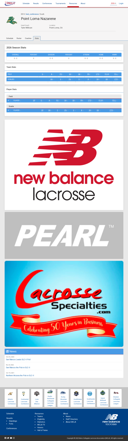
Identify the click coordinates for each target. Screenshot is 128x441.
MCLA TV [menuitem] (41, 425)
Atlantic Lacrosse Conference (12, 401)
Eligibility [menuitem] (41, 419)
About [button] (83, 3)
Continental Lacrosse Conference (25, 401)
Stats (37, 38)
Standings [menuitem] (13, 421)
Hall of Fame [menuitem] (42, 430)
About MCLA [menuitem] (71, 422)
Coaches (28, 38)
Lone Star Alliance (37, 401)
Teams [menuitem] (40, 416)
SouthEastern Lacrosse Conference (78, 401)
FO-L (116, 74)
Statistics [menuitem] (41, 422)
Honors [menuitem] (40, 427)
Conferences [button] (47, 3)
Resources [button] (73, 3)
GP (34, 100)
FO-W (107, 74)
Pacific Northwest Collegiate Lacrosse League (50, 400)
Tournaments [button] (61, 3)
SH (70, 74)
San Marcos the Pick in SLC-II (18, 367)
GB (79, 74)
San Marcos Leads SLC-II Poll (18, 359)
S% (70, 79)
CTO (97, 74)
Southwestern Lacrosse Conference (91, 401)
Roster (19, 38)
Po (61, 74)
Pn (88, 74)
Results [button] (36, 3)
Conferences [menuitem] (11, 428)
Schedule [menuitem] (26, 3)
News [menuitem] (68, 416)
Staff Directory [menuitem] (72, 419)
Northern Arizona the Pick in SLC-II (20, 375)
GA (51, 79)
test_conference (32, 14)
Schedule (9, 38)
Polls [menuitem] (11, 424)
